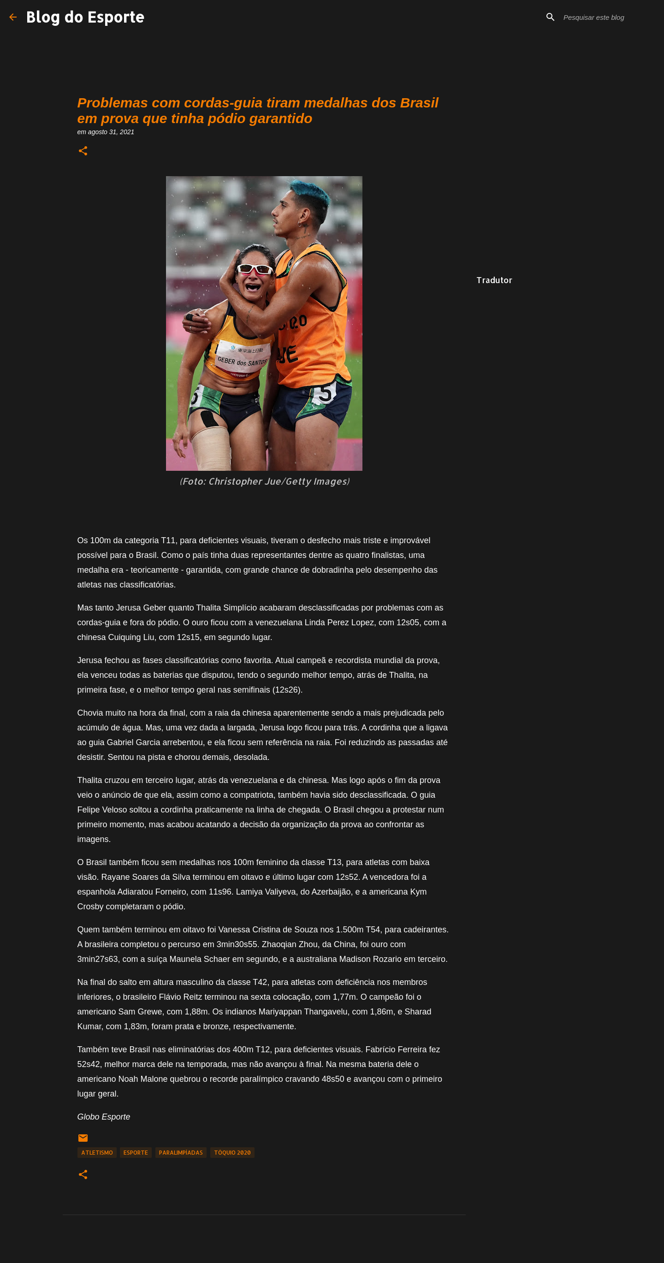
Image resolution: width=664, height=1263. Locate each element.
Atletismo (97, 1152)
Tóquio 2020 (232, 1152)
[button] (83, 151)
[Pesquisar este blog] (608, 17)
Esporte (136, 1152)
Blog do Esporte (85, 16)
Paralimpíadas (181, 1152)
